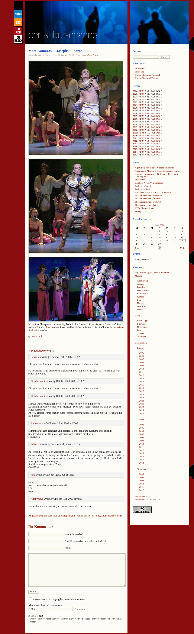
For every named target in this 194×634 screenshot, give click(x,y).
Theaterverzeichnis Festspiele (148, 195)
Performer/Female (143, 186)
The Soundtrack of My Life (147, 499)
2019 (135, 110)
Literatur (141, 323)
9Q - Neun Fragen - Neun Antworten (152, 272)
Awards (140, 284)
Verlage (138, 211)
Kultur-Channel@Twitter (146, 78)
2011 (135, 132)
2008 (135, 141)
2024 (135, 96)
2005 (135, 149)
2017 (135, 116)
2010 (135, 135)
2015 (135, 121)
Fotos (95, 55)
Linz (139, 300)
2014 (135, 124)
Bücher (140, 348)
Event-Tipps (142, 320)
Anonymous (37, 498)
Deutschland (143, 290)
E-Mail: (50, 609)
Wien (89, 55)
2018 (135, 113)
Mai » (183, 248)
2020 (135, 107)
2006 (135, 146)
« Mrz (136, 248)
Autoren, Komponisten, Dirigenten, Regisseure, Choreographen (157, 175)
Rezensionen (141, 342)
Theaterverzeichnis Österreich (149, 198)
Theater (140, 333)
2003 (135, 154)
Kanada (140, 296)
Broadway (141, 287)
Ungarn (140, 303)
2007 (135, 143)
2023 (135, 99)
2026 (135, 91)
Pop (139, 330)
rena (33, 474)
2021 (135, 105)
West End (141, 306)
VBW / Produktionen (145, 208)
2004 (135, 152)
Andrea (34, 423)
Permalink (37, 336)
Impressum (140, 68)
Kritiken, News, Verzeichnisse (149, 182)
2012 (135, 130)
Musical (138, 275)
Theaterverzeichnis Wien (146, 205)
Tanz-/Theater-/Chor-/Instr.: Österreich (153, 192)
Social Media (141, 496)
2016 (135, 119)
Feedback (139, 71)
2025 (135, 94)
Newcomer (142, 327)
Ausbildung (142, 280)
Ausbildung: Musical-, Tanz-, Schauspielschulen (157, 171)
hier (48, 327)
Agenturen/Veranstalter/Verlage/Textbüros (154, 167)
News (137, 315)
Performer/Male (142, 189)
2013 (135, 127)
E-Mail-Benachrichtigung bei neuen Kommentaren (59, 599)
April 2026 (159, 225)
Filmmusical (143, 293)
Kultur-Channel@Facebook (147, 75)
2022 (135, 102)
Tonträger (141, 336)
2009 (135, 138)
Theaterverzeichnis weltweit (148, 201)
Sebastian (36, 356)
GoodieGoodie (38, 381)
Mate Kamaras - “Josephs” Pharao (55, 51)
